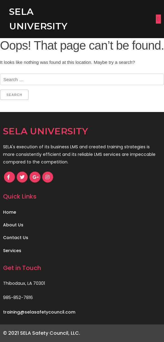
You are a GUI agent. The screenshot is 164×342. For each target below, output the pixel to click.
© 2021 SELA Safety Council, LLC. (41, 333)
